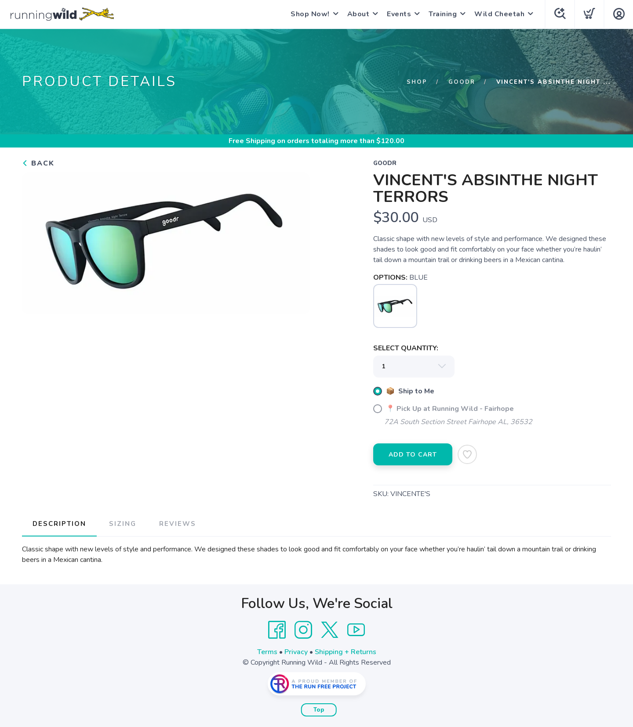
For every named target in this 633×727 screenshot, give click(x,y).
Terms (267, 652)
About (358, 14)
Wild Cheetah (499, 14)
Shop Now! (310, 14)
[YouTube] (356, 630)
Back (38, 163)
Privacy (296, 652)
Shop (417, 82)
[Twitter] (329, 630)
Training (443, 14)
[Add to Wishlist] (467, 454)
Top (318, 710)
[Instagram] (303, 630)
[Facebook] (277, 630)
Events (399, 14)
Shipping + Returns (345, 652)
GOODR (461, 82)
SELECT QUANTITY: (405, 348)
